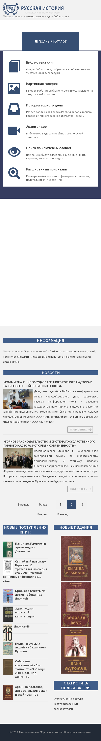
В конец (62, 514)
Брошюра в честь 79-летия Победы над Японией (30, 594)
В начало (23, 504)
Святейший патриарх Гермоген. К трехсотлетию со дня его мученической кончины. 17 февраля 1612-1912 (25, 571)
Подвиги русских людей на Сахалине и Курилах (30, 647)
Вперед (42, 514)
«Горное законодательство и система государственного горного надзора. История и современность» (49, 443)
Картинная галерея (42, 84)
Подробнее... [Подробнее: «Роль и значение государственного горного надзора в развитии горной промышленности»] (78, 429)
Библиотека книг (40, 62)
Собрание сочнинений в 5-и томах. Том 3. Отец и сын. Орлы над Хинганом (30, 669)
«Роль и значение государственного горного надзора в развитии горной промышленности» (47, 384)
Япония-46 (21, 626)
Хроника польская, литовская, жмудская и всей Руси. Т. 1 (31, 690)
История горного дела (44, 105)
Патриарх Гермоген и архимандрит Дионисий (30, 547)
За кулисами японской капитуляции (24, 612)
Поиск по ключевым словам (48, 148)
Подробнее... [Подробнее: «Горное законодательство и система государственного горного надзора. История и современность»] (78, 489)
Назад (43, 504)
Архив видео (36, 127)
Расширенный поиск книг (47, 169)
